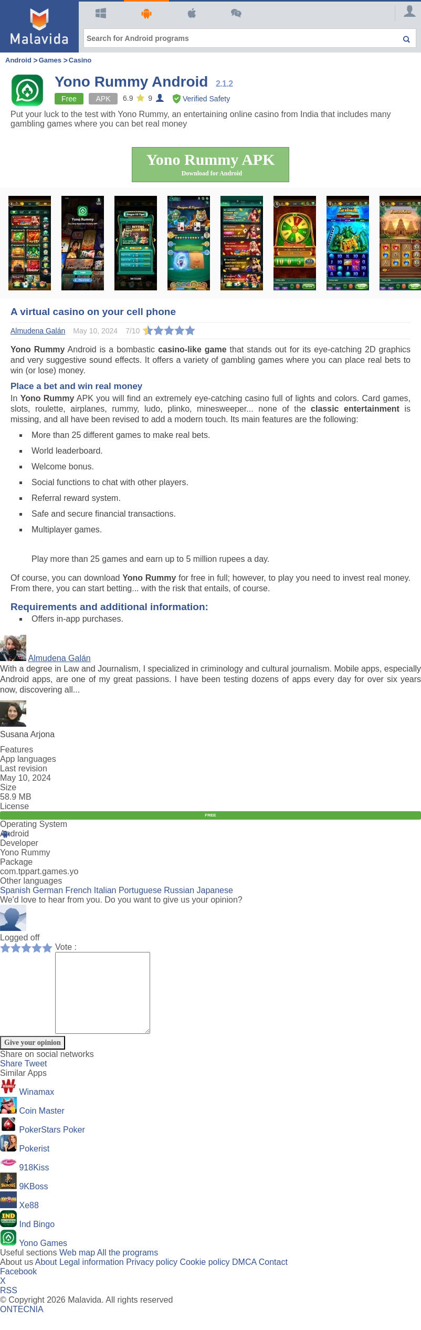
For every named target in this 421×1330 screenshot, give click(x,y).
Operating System (33, 824)
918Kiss (34, 1183)
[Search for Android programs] (250, 38)
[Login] (405, 13)
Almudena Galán (59, 658)
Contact (273, 1277)
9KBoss (33, 1202)
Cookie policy (204, 1277)
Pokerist (34, 1164)
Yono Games (43, 1258)
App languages (28, 759)
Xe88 (28, 1221)
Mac (190, 13)
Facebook (18, 1287)
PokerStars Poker (52, 1145)
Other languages (31, 880)
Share (12, 1079)
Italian (105, 890)
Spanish (15, 890)
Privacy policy (151, 1277)
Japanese (215, 890)
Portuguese (140, 890)
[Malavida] (39, 26)
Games (50, 60)
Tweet (36, 1079)
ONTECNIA (22, 1325)
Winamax (36, 1107)
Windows (99, 13)
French (79, 890)
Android (145, 13)
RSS (8, 1306)
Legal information (91, 1277)
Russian (179, 890)
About (46, 1277)
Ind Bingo (37, 1239)
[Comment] (108, 1001)
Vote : (66, 946)
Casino (80, 60)
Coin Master (41, 1126)
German (48, 890)
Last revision (23, 768)
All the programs (128, 1268)
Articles (234, 13)
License (14, 806)
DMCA (244, 1277)
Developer (19, 843)
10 (49, 947)
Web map (77, 1268)
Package (16, 861)
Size (8, 787)
